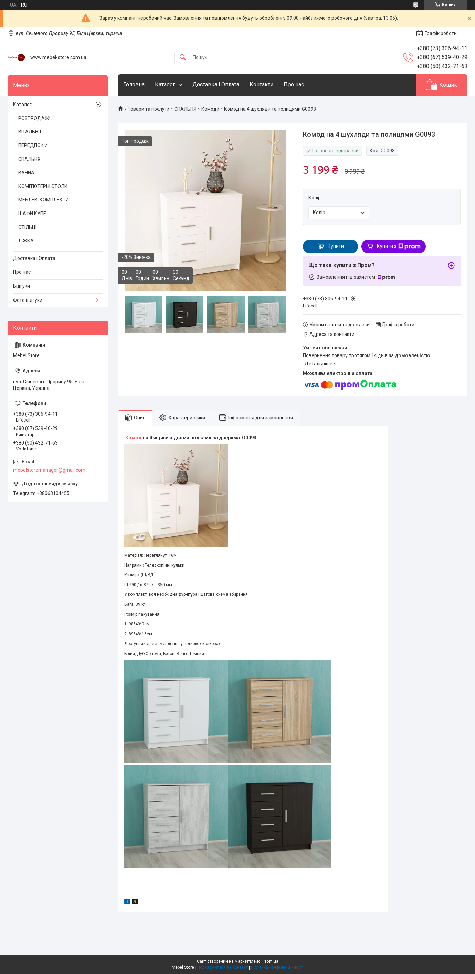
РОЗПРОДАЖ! (34, 118)
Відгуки (21, 286)
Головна (134, 84)
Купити (336, 246)
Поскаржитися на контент (222, 967)
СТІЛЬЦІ (27, 227)
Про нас (294, 84)
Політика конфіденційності (277, 967)
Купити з (399, 246)
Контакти (261, 84)
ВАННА (26, 172)
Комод (133, 437)
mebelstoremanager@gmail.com (49, 470)
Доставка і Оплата (215, 84)
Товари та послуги (148, 109)
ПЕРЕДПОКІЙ (33, 145)
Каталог (165, 84)
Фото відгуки (27, 300)
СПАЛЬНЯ (185, 109)
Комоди (210, 109)
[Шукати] (183, 57)
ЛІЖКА (26, 240)
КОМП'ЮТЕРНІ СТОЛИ (42, 186)
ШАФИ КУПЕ (32, 213)
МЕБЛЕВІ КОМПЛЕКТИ (43, 200)
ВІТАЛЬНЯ (29, 131)
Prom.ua (270, 961)
